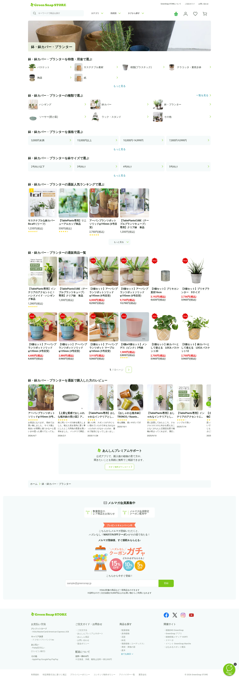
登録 (166, 583)
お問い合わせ (203, 4)
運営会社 (142, 674)
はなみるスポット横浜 (175, 647)
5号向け (173, 166)
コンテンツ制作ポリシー (104, 674)
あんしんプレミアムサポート (90, 634)
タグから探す (136, 13)
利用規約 (35, 674)
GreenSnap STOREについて (171, 4)
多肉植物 (125, 634)
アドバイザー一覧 (127, 674)
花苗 (123, 637)
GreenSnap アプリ (174, 634)
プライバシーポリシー (80, 674)
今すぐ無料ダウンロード (119, 467)
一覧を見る (202, 95)
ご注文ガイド (190, 4)
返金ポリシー (83, 644)
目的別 (116, 13)
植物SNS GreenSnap (175, 630)
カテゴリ (97, 13)
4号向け (127, 166)
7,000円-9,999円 (178, 140)
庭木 (123, 650)
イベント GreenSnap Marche (178, 644)
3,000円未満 (37, 140)
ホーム (33, 483)
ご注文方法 (82, 630)
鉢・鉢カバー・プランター (56, 483)
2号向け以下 (38, 166)
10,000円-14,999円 (133, 140)
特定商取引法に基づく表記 (54, 674)
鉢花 (123, 640)
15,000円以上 (84, 140)
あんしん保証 (83, 637)
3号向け (81, 166)
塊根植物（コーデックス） (133, 644)
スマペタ (170, 640)
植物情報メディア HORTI (177, 637)
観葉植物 (125, 630)
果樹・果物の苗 (128, 647)
